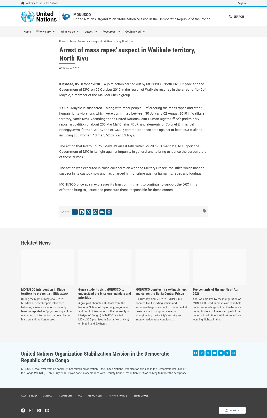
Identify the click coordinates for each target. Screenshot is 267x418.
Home (27, 32)
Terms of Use (140, 395)
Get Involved (134, 32)
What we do (69, 32)
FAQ (80, 395)
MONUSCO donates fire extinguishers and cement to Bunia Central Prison (161, 292)
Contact (48, 395)
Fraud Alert (95, 395)
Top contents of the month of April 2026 (216, 292)
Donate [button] (232, 410)
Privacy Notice (117, 395)
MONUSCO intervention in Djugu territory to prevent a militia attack (44, 292)
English (242, 3)
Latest (89, 32)
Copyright (65, 395)
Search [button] (236, 17)
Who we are (44, 32)
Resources (110, 32)
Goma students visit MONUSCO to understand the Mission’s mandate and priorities (104, 294)
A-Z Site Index (29, 395)
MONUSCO (83, 14)
